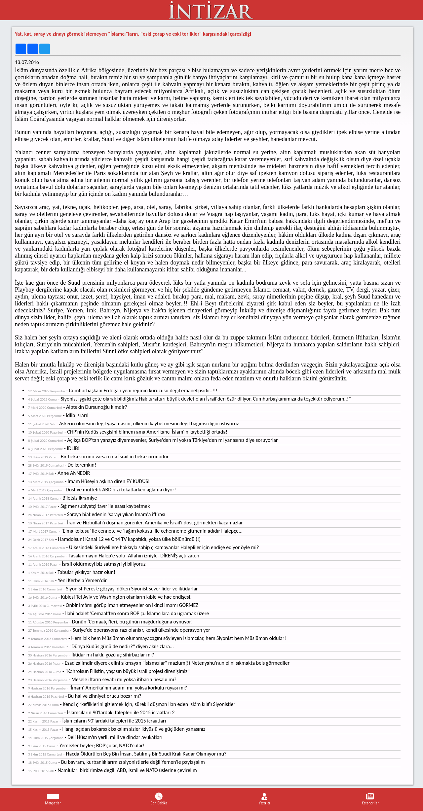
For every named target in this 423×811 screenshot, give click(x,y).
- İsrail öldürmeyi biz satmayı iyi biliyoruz (86, 564)
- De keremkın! (62, 465)
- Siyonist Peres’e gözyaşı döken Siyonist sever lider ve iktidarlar (113, 588)
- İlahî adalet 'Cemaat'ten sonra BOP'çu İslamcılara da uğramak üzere (118, 613)
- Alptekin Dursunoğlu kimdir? (77, 407)
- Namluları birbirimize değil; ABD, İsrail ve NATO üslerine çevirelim (112, 770)
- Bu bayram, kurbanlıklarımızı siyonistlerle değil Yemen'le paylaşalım (116, 762)
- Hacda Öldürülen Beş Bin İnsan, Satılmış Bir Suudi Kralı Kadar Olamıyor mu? (127, 754)
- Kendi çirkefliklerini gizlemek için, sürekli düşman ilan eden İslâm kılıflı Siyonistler (131, 704)
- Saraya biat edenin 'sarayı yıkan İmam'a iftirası (96, 514)
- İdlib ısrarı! (58, 415)
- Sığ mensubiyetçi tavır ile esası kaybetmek (89, 506)
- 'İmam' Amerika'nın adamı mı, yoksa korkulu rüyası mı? (107, 688)
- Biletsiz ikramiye (62, 498)
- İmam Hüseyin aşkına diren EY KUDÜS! (89, 481)
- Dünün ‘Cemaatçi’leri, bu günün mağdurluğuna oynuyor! (110, 621)
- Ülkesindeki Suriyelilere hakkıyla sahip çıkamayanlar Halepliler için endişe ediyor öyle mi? (143, 547)
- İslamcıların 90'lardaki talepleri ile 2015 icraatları (97, 721)
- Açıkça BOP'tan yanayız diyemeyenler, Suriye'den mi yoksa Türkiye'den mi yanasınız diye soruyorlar (153, 440)
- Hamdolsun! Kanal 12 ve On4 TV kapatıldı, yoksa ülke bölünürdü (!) (114, 539)
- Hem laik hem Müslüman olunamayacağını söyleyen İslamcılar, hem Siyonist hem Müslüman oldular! (157, 638)
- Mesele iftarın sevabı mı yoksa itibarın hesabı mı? (102, 679)
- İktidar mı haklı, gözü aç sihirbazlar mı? (91, 655)
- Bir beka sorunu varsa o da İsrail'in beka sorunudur (98, 456)
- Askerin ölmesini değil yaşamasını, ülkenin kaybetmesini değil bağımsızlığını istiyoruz (133, 423)
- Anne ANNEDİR (59, 473)
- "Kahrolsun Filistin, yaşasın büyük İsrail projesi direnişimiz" (109, 671)
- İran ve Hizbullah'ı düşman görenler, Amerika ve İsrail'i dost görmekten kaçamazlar (135, 522)
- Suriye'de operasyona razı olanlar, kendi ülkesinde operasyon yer (119, 630)
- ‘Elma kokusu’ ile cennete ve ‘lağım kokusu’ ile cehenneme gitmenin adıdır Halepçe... (135, 531)
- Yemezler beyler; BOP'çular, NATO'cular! (86, 745)
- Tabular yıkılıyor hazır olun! (71, 572)
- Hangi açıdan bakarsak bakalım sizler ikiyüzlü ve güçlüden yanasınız (116, 729)
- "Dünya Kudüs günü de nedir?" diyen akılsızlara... (101, 646)
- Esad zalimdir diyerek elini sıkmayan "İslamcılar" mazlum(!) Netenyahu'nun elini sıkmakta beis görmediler (158, 663)
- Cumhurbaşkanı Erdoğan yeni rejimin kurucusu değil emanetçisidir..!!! (122, 390)
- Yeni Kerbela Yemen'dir (67, 580)
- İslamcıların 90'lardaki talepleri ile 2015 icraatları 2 (101, 712)
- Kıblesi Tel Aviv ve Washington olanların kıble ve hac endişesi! (110, 597)
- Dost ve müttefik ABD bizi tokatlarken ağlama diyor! (102, 489)
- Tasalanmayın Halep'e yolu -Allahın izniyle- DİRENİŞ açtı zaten (113, 555)
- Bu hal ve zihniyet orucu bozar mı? (84, 696)
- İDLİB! (54, 448)
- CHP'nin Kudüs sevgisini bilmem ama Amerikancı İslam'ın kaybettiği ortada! (127, 432)
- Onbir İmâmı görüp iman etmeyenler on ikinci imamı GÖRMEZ (113, 605)
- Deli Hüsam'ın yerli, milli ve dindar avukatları (95, 737)
